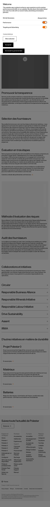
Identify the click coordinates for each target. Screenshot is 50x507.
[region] (25, 27)
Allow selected (9, 38)
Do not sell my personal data (13, 51)
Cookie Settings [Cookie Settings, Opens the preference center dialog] (8, 34)
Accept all (8, 45)
